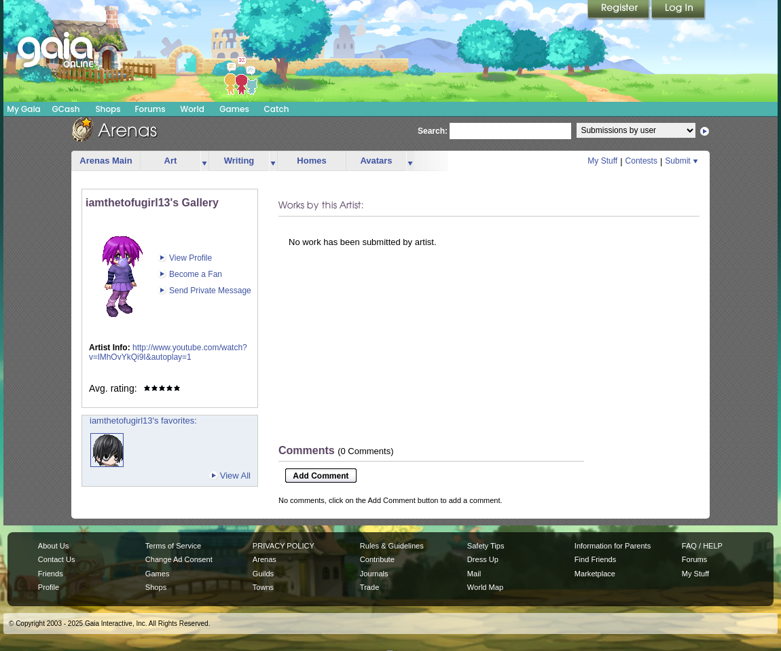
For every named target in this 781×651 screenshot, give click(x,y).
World (192, 109)
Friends (50, 574)
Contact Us (56, 559)
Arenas (264, 559)
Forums (149, 109)
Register (619, 10)
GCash (66, 109)
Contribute (377, 559)
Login (678, 10)
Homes (311, 160)
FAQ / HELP (702, 546)
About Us (53, 546)
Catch (276, 109)
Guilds (263, 574)
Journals (374, 574)
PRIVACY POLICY (283, 546)
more (204, 161)
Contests (641, 161)
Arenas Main (105, 160)
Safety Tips (486, 546)
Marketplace (595, 574)
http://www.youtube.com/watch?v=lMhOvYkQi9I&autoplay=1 (168, 352)
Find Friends (595, 559)
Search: (433, 131)
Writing (239, 160)
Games (234, 109)
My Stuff (602, 161)
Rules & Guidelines (392, 546)
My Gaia (23, 109)
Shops (107, 109)
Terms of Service (173, 546)
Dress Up (482, 559)
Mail (474, 574)
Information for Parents (613, 546)
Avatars (376, 160)
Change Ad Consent (179, 559)
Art (170, 160)
